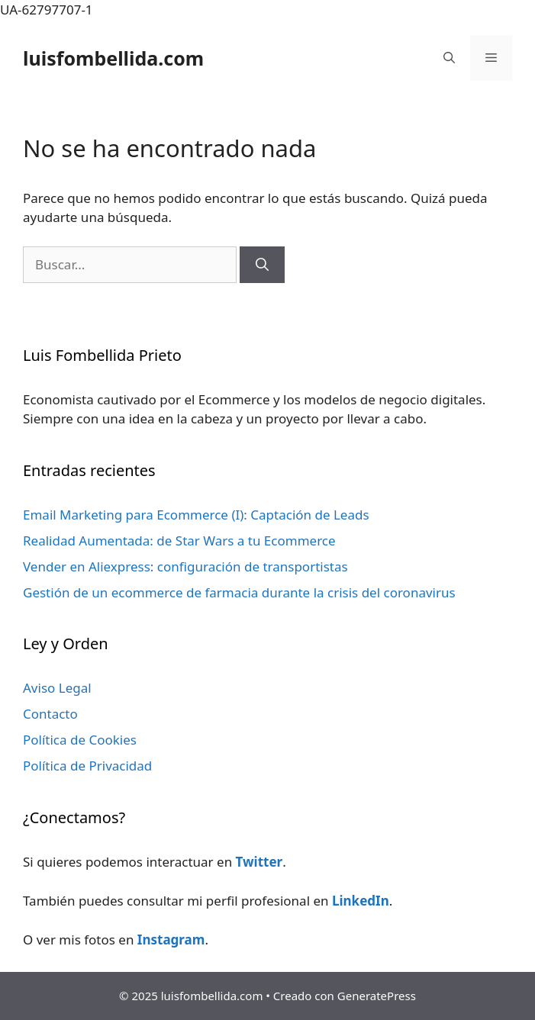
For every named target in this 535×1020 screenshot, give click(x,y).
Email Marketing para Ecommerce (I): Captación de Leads (196, 514)
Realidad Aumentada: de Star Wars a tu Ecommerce (179, 540)
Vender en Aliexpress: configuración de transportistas (185, 566)
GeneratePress (376, 995)
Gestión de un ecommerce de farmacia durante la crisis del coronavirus (239, 592)
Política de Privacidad (87, 765)
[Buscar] (262, 264)
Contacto (50, 713)
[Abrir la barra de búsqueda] (449, 58)
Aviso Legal (57, 688)
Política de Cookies (80, 739)
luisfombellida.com (113, 58)
